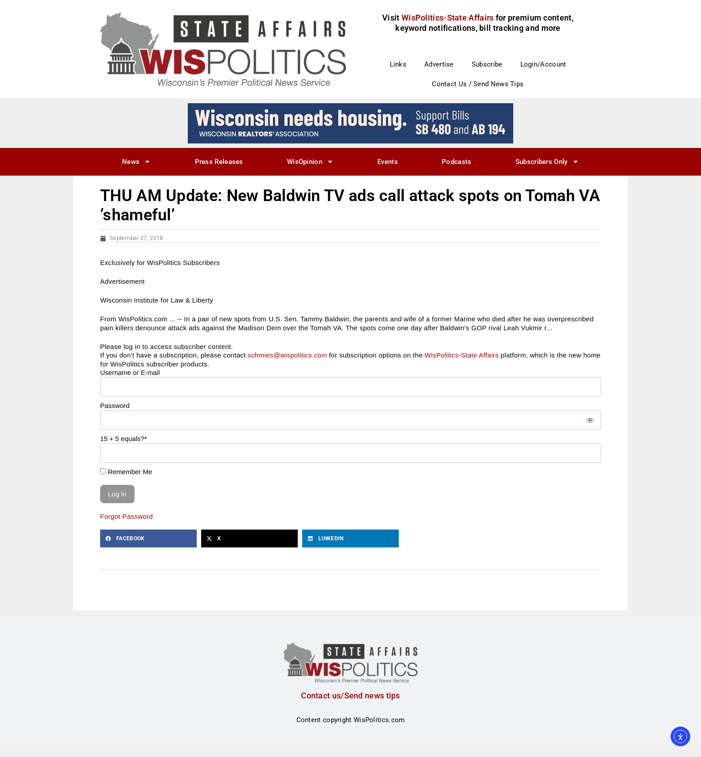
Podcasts (456, 162)
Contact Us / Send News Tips (478, 84)
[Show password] (590, 420)
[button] (148, 538)
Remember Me (126, 471)
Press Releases (219, 162)
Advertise (439, 64)
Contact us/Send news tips (350, 695)
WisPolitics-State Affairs (462, 355)
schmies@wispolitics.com (287, 355)
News (136, 161)
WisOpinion (310, 161)
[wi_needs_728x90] (350, 123)
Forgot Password (126, 516)
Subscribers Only (547, 161)
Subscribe (487, 64)
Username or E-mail (130, 372)
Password (115, 405)
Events (387, 162)
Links (398, 64)
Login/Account (543, 64)
